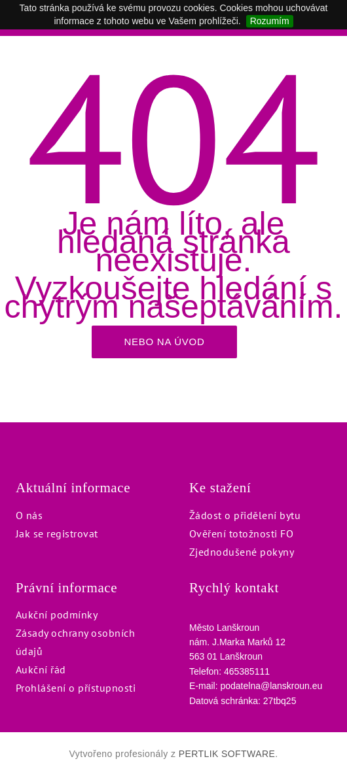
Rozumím (269, 21)
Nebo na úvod (164, 341)
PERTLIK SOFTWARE (227, 754)
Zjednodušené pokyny (241, 551)
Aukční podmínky (57, 614)
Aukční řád (41, 669)
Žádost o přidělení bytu (245, 515)
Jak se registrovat (57, 533)
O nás (29, 515)
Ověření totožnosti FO (241, 533)
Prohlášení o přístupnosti (76, 687)
